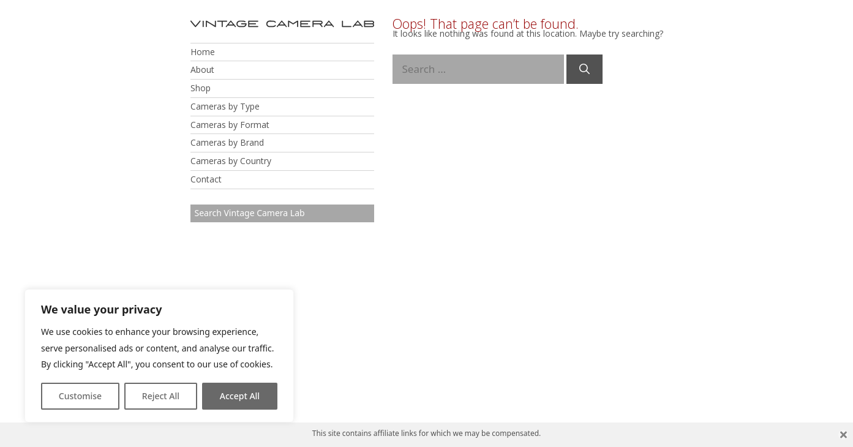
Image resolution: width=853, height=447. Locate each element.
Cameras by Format (229, 124)
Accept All (240, 396)
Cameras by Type (225, 106)
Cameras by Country (230, 161)
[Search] (584, 69)
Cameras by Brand (227, 142)
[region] (159, 356)
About (202, 69)
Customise (80, 396)
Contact (206, 179)
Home (202, 52)
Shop (200, 88)
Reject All (160, 396)
